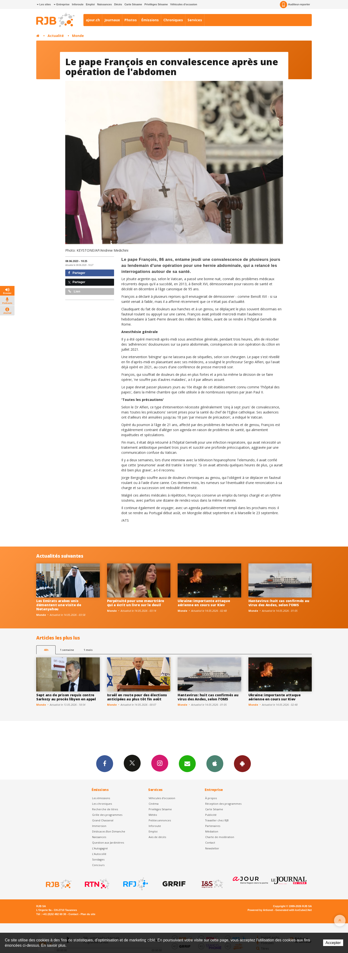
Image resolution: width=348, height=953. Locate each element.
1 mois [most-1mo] (88, 650)
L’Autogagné (100, 848)
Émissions (150, 20)
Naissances (104, 4)
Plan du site (87, 914)
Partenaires (212, 825)
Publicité (211, 814)
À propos (211, 798)
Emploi (90, 4)
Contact (210, 842)
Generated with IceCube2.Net (294, 910)
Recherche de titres (105, 809)
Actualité (56, 35)
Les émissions (101, 798)
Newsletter (212, 848)
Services (195, 20)
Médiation (211, 831)
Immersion (99, 825)
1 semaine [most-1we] (67, 650)
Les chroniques (102, 803)
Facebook (104, 763)
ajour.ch (93, 20)
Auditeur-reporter (295, 4)
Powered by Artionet (260, 910)
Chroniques (173, 20)
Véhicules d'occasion (183, 4)
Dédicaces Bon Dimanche (108, 831)
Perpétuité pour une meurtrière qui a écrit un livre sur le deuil (135, 602)
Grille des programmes (107, 814)
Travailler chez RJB (217, 820)
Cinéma (154, 803)
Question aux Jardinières (108, 842)
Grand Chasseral (102, 820)
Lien (74, 291)
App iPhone (214, 763)
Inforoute (78, 4)
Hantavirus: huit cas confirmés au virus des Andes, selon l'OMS (278, 602)
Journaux (112, 20)
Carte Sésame (133, 4)
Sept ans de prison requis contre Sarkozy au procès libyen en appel (66, 697)
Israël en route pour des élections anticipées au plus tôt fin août (137, 697)
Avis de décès (157, 837)
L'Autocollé (99, 853)
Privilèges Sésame (156, 4)
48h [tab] (46, 650)
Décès (118, 4)
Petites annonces (160, 820)
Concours (98, 865)
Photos (130, 20)
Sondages (98, 859)
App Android (242, 763)
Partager (76, 273)
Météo (153, 814)
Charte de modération (219, 837)
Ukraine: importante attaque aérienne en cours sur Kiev (204, 602)
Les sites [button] (44, 4)
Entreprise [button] (61, 4)
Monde (78, 35)
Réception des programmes (223, 803)
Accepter (333, 943)
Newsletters (187, 763)
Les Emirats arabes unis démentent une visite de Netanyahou (58, 604)
